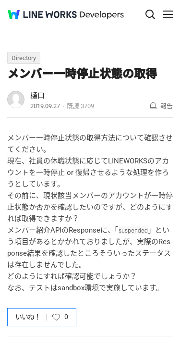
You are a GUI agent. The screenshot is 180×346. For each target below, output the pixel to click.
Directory (24, 58)
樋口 (37, 95)
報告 (166, 106)
